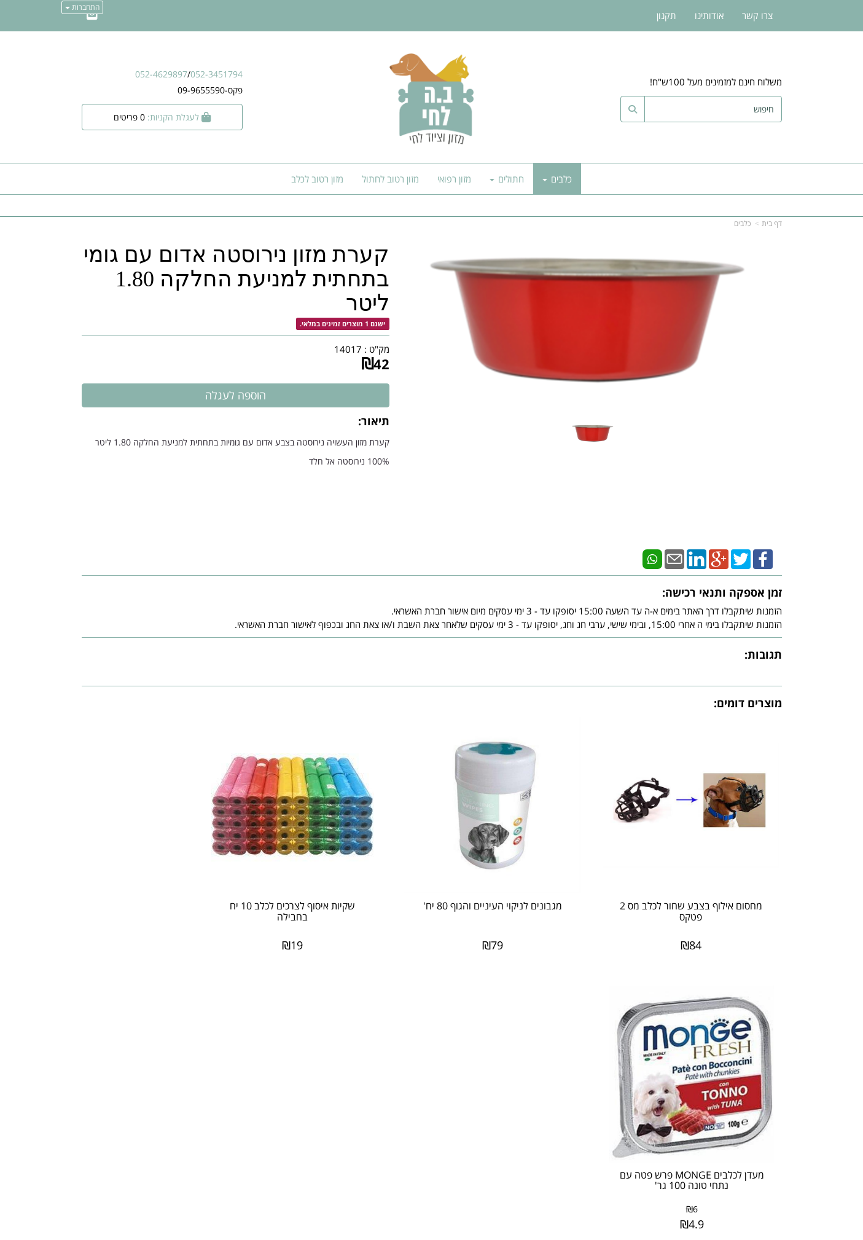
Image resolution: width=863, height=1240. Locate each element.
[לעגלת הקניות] (162, 117)
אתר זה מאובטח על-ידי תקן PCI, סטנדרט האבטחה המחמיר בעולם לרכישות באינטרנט (431, 1180)
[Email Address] (92, 15)
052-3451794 (216, 74)
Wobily (471, 1228)
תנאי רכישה (581, 1067)
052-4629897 (161, 74)
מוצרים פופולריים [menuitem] (751, 1013)
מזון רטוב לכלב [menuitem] (317, 179)
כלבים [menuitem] (557, 179)
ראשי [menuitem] (773, 1039)
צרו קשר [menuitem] (757, 15)
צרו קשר (407, 1031)
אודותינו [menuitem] (709, 15)
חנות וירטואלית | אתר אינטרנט (354, 1228)
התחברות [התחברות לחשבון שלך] (82, 7)
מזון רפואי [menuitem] (454, 179)
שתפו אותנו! (400, 1044)
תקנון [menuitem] (666, 15)
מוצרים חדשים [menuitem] (756, 1025)
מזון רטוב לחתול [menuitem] (390, 179)
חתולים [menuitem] (507, 179)
